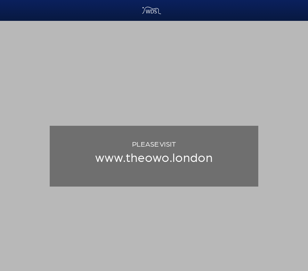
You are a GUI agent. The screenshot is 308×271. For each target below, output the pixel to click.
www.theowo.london (154, 156)
